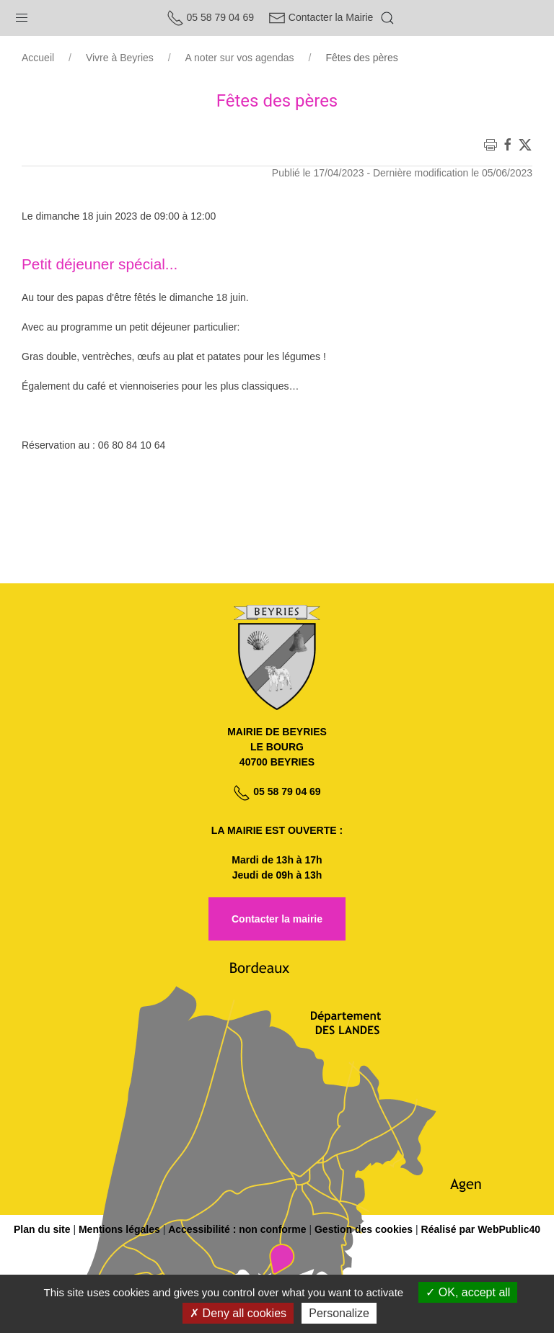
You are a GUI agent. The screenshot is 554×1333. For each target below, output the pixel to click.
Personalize (339, 1313)
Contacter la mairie (277, 919)
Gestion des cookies (364, 1229)
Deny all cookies (238, 1313)
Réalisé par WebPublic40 (480, 1229)
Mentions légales (119, 1229)
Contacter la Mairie (320, 17)
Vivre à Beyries (120, 57)
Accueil (38, 57)
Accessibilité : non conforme (237, 1229)
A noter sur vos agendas (239, 57)
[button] (21, 14)
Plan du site (42, 1229)
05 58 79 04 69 (210, 17)
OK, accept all (468, 1292)
